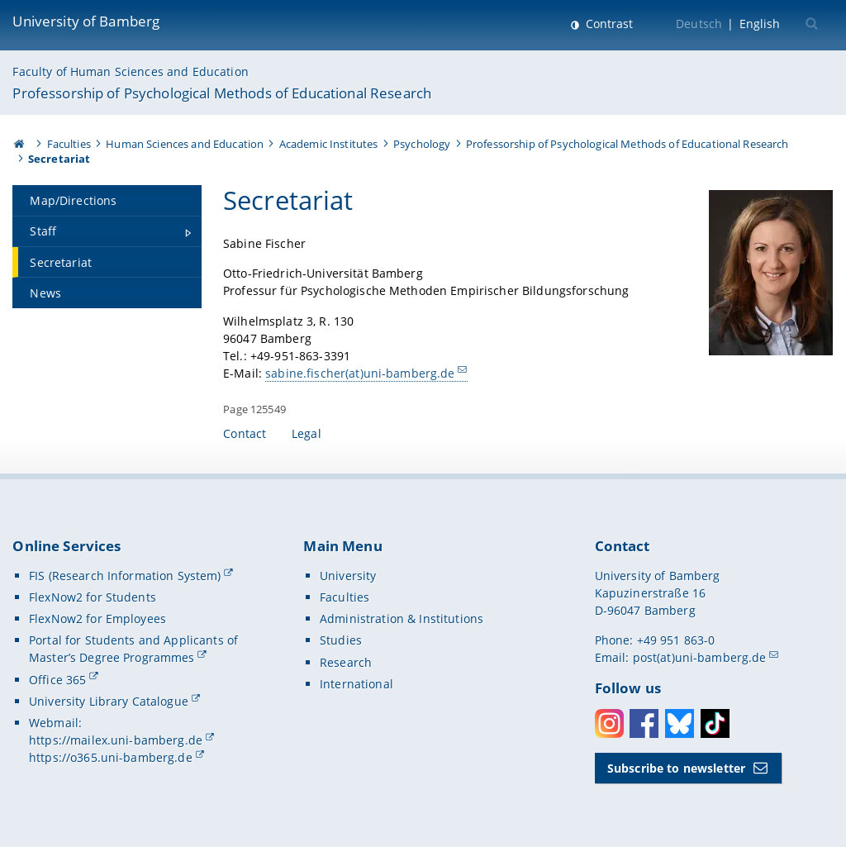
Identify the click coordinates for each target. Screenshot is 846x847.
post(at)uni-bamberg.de (700, 657)
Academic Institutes (328, 143)
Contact (244, 433)
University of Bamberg (85, 21)
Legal (306, 433)
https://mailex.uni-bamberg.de (115, 740)
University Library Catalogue (108, 701)
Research (346, 662)
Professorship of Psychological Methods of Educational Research (221, 92)
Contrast (607, 23)
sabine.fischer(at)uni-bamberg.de (359, 373)
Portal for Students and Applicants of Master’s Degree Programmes (133, 648)
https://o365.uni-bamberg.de (110, 757)
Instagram (609, 723)
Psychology (421, 143)
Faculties (69, 143)
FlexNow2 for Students (92, 597)
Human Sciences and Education (185, 143)
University (348, 575)
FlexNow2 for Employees (97, 618)
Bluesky (679, 723)
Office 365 (57, 680)
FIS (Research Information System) (125, 575)
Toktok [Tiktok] (715, 723)
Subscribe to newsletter (676, 768)
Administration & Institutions (401, 618)
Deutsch (699, 23)
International (356, 684)
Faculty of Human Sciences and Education (130, 71)
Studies (341, 640)
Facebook (644, 723)
